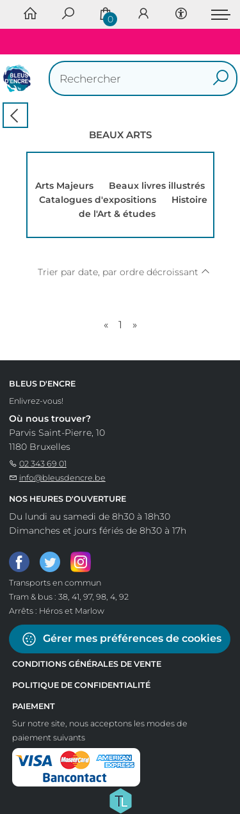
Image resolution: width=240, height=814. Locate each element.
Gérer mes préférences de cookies (121, 639)
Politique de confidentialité (81, 685)
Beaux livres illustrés (157, 185)
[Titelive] (120, 800)
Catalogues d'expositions (97, 199)
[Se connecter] (143, 14)
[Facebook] (19, 561)
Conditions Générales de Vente (86, 664)
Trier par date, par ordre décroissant (124, 272)
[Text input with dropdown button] (146, 78)
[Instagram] (80, 561)
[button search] (220, 78)
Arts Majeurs (64, 185)
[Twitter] (50, 561)
